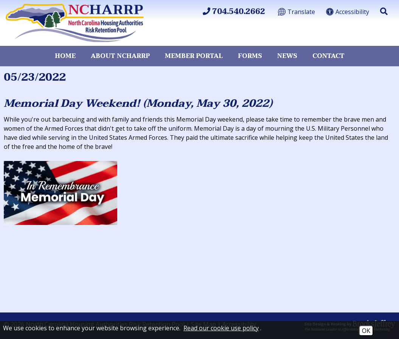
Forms (250, 56)
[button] (383, 11)
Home (65, 56)
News (287, 56)
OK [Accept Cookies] (366, 331)
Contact (328, 56)
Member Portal (194, 56)
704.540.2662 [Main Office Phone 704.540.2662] (234, 11)
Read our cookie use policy (221, 328)
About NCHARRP (120, 56)
